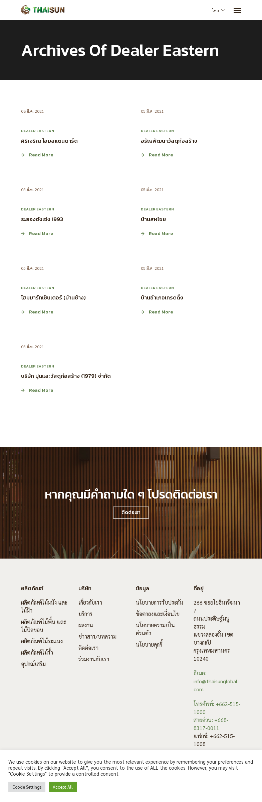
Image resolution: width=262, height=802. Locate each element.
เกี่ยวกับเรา (90, 602)
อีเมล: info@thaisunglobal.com (216, 681)
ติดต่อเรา (88, 647)
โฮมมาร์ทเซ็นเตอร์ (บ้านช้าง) (53, 297)
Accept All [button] (63, 787)
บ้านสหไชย (153, 219)
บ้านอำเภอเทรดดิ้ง (162, 297)
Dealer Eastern (37, 130)
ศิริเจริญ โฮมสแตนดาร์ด (49, 140)
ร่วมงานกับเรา (93, 659)
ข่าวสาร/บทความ (97, 636)
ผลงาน (85, 625)
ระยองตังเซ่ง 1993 (42, 219)
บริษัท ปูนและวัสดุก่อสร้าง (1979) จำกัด (66, 376)
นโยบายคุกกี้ (149, 644)
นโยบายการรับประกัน (159, 602)
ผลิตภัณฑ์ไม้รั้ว (37, 652)
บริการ (85, 613)
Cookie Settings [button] (26, 787)
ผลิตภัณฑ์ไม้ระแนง (42, 641)
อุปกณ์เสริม (33, 663)
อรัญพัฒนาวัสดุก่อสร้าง (169, 140)
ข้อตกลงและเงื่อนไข (158, 613)
